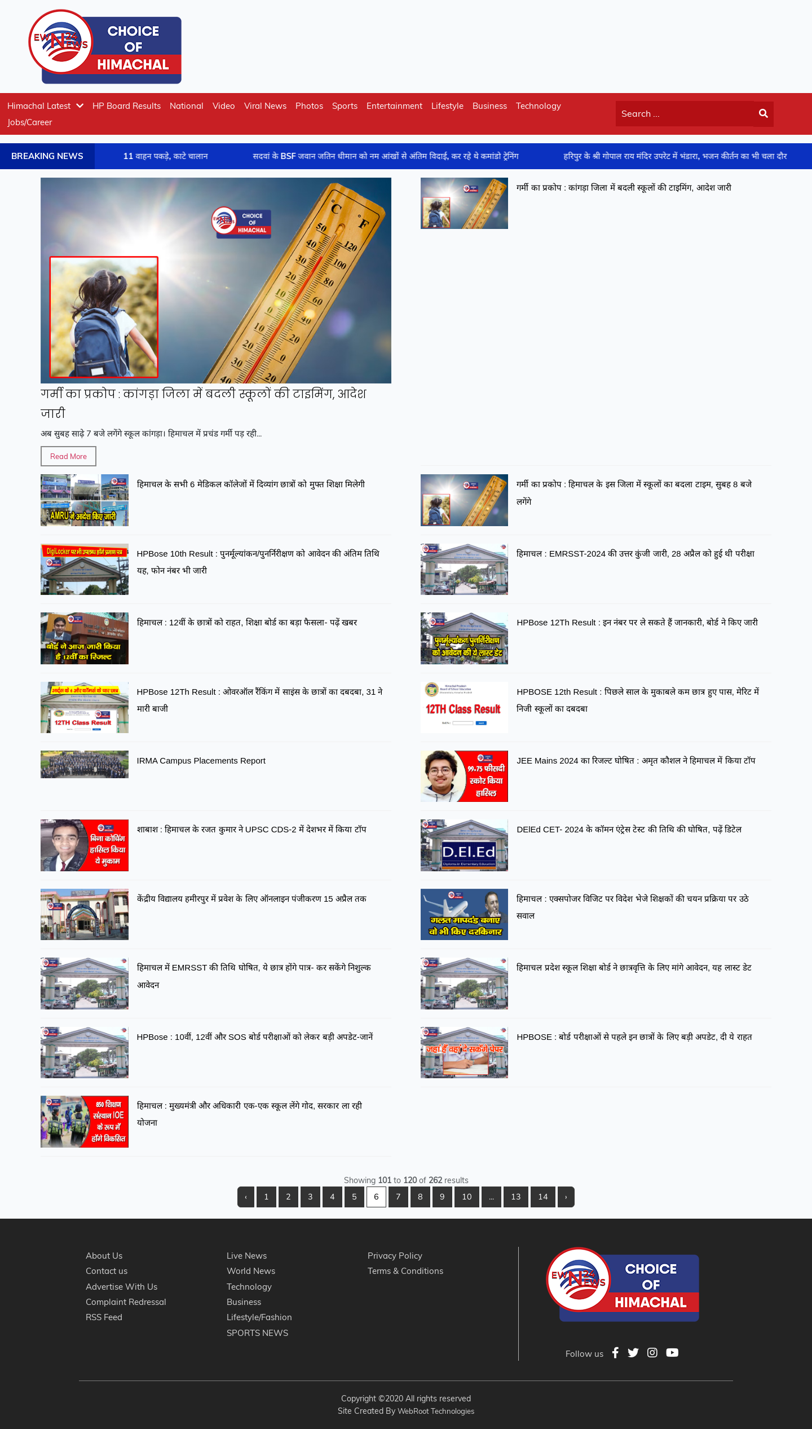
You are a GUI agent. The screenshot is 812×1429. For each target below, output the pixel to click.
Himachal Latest (45, 105)
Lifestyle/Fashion (259, 1317)
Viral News (265, 105)
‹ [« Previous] (246, 1196)
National (187, 105)
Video (224, 105)
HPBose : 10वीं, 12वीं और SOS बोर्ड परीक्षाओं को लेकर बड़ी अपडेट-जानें (255, 1037)
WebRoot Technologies (436, 1410)
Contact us (106, 1270)
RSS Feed (104, 1317)
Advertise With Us (121, 1286)
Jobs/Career (29, 122)
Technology (538, 105)
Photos (309, 105)
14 (543, 1196)
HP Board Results (126, 105)
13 (516, 1196)
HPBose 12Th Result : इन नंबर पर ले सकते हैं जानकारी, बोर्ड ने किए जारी (637, 622)
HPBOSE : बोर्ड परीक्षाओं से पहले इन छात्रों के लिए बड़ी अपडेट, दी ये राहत (634, 1037)
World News (251, 1270)
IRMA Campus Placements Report (201, 760)
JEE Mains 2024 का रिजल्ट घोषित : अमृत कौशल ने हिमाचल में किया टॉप (636, 760)
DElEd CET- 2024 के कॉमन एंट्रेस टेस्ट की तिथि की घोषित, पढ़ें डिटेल (629, 829)
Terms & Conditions (405, 1270)
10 (467, 1196)
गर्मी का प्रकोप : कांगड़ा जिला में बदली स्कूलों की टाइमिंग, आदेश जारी (624, 187)
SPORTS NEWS (257, 1332)
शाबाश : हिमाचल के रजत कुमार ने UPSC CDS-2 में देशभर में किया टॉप (252, 829)
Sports (345, 105)
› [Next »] (566, 1196)
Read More (68, 456)
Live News (247, 1255)
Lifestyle (447, 105)
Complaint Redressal (126, 1301)
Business (490, 105)
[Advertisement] (578, 44)
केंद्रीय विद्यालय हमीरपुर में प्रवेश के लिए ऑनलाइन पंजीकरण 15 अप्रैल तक (252, 898)
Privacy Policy (395, 1255)
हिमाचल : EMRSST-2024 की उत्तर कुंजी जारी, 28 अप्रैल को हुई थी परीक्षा (635, 553)
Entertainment (394, 105)
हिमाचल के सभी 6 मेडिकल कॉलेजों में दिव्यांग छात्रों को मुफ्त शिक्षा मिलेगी (251, 484)
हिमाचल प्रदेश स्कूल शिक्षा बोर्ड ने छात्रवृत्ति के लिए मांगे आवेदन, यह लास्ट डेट (634, 967)
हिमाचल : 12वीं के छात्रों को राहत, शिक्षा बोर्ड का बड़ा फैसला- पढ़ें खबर (247, 622)
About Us (104, 1255)
